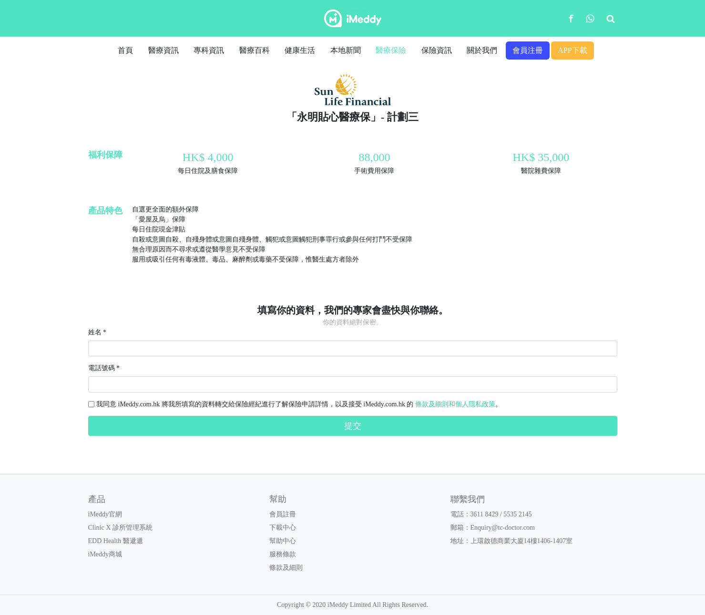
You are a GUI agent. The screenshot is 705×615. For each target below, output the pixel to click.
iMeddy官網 (105, 514)
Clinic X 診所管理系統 (120, 527)
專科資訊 (209, 50)
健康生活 (300, 50)
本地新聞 (345, 50)
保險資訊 (436, 50)
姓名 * (97, 332)
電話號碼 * (104, 368)
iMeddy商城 (105, 554)
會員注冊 (527, 50)
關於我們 (482, 50)
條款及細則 (286, 567)
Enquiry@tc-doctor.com (502, 527)
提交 (352, 426)
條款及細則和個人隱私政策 (455, 404)
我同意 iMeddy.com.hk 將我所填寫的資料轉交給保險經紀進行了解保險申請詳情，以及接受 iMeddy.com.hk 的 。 (299, 404)
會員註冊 (282, 514)
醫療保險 (391, 50)
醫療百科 (254, 50)
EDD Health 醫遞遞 (115, 540)
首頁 (125, 50)
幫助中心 (282, 540)
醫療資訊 (163, 50)
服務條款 (282, 554)
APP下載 (572, 50)
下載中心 (282, 527)
